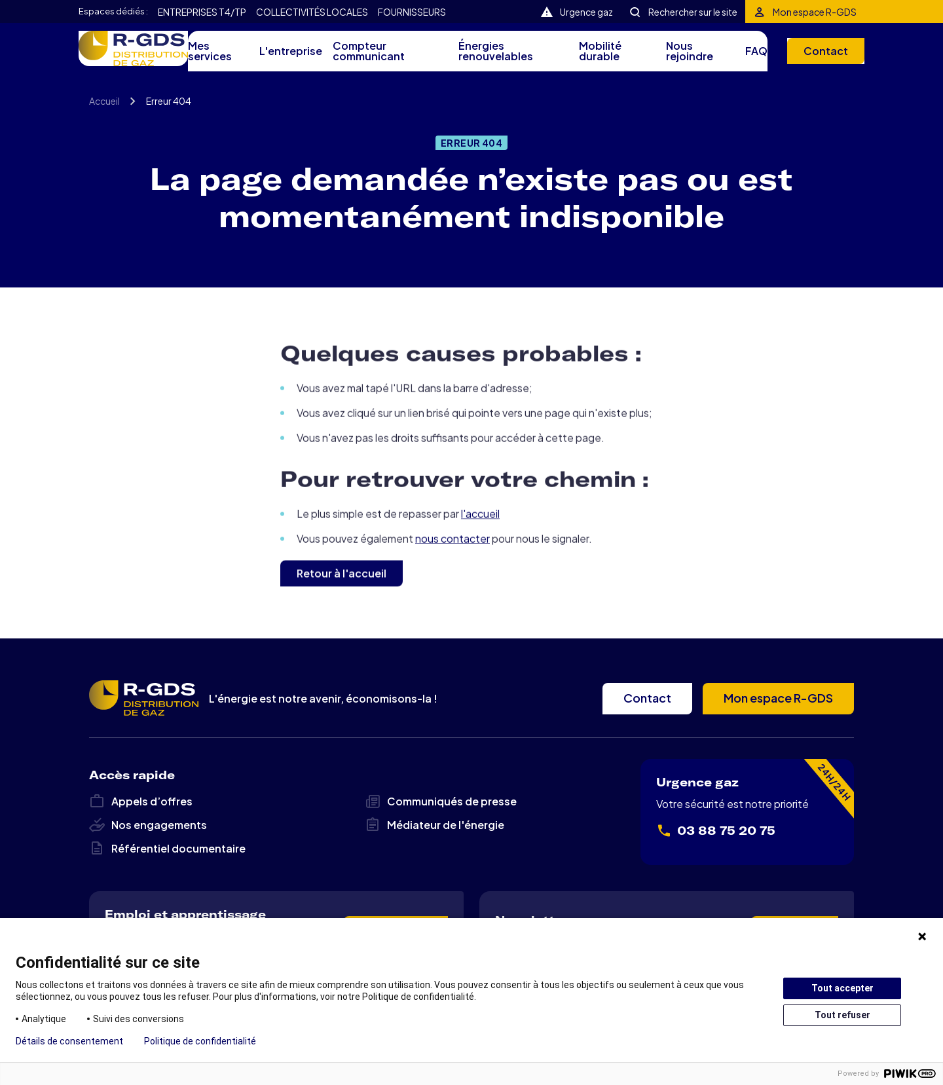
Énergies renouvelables (489, 60)
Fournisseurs (383, 12)
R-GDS (143, 57)
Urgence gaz (590, 11)
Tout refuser (842, 1015)
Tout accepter (842, 988)
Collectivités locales (293, 12)
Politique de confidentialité (200, 1041)
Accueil (104, 128)
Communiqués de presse (441, 822)
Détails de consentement (69, 1041)
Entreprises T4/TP (196, 12)
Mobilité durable (592, 60)
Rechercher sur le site (694, 11)
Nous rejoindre (682, 60)
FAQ (747, 60)
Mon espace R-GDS (815, 11)
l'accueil (480, 563)
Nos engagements (148, 846)
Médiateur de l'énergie (434, 846)
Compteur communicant (363, 60)
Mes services (217, 60)
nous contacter (452, 588)
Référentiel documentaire (167, 869)
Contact (815, 60)
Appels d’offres (141, 822)
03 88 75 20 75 (715, 852)
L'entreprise (293, 60)
